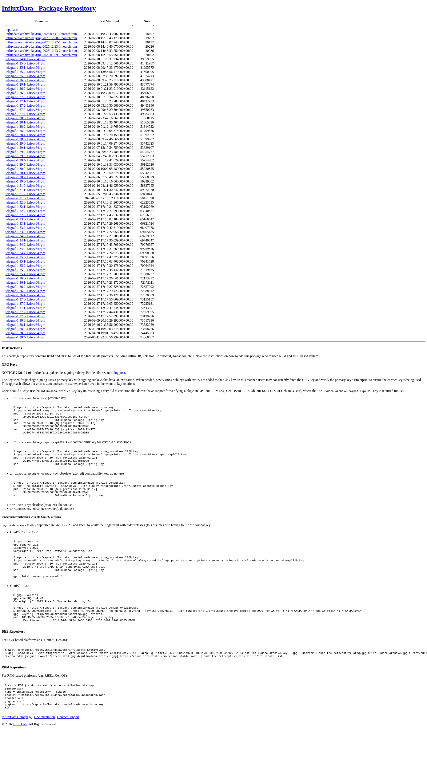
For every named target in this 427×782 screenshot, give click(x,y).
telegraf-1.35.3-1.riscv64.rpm (25, 270)
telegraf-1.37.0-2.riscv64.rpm (25, 303)
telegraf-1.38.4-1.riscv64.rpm (25, 337)
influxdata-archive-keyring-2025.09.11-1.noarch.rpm (41, 34)
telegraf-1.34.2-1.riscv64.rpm (25, 244)
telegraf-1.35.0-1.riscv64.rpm (25, 257)
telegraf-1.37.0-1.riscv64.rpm (25, 299)
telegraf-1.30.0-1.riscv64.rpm (25, 168)
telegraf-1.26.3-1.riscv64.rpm (25, 93)
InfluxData (20, 765)
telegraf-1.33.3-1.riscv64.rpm (25, 232)
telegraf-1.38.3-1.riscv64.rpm (25, 333)
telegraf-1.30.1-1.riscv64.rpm (25, 173)
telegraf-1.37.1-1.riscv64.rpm (25, 308)
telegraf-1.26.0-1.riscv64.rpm (25, 80)
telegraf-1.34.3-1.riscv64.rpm (25, 249)
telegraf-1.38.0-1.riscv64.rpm (25, 320)
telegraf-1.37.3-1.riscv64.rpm (25, 316)
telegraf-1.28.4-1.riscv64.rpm (25, 135)
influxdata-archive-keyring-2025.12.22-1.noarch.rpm (41, 42)
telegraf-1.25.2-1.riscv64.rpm (25, 72)
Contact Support (68, 758)
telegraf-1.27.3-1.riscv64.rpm (25, 109)
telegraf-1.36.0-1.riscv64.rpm (25, 278)
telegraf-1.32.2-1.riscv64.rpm (25, 211)
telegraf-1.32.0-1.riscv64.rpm (25, 202)
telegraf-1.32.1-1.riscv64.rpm (25, 206)
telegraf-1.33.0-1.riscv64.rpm (25, 219)
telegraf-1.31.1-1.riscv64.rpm (25, 190)
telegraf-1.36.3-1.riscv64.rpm (25, 291)
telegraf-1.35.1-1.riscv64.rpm (25, 261)
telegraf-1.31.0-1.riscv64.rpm (25, 185)
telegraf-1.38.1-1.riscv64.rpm (25, 324)
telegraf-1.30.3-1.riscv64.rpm (25, 181)
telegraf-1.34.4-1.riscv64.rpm (25, 253)
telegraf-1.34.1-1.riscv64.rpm (25, 240)
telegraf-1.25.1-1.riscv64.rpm (25, 67)
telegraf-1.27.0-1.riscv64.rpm (25, 97)
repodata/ (11, 29)
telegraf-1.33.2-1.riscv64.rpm (25, 227)
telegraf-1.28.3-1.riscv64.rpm (25, 131)
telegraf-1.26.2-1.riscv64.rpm (25, 88)
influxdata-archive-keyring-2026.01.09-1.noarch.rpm (41, 55)
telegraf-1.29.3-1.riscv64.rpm (25, 156)
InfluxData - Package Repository (49, 8)
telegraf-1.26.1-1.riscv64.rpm (25, 84)
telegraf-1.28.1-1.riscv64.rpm (25, 122)
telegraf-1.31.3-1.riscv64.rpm (25, 198)
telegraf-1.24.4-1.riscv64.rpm (25, 59)
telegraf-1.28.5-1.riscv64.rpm (25, 139)
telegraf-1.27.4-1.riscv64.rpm (25, 114)
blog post (118, 372)
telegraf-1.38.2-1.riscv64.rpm (25, 329)
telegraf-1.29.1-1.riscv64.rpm (25, 147)
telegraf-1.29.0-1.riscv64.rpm (25, 143)
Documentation (44, 758)
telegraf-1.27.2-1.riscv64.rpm (25, 105)
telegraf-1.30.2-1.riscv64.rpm (25, 177)
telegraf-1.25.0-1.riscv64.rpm (25, 63)
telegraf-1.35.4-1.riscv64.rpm (25, 274)
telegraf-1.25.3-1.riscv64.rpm (25, 76)
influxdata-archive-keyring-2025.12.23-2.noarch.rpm (41, 50)
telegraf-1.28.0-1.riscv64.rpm (25, 118)
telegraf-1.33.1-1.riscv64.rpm (25, 223)
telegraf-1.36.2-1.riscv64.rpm (25, 286)
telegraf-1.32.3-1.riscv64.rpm (25, 215)
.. (6, 25)
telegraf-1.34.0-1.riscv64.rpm (25, 236)
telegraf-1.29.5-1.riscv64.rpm (25, 164)
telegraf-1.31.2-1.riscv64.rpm (25, 194)
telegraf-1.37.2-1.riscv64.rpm (25, 312)
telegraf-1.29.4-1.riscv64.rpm (25, 160)
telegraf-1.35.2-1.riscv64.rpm (25, 265)
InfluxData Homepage (17, 758)
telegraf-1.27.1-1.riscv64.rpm (25, 101)
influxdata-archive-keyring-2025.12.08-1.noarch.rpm (41, 38)
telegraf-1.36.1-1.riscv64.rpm (25, 282)
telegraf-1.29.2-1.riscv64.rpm (25, 152)
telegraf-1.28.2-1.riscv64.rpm (25, 126)
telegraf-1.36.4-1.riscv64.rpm (25, 295)
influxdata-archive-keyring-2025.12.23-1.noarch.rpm (41, 46)
